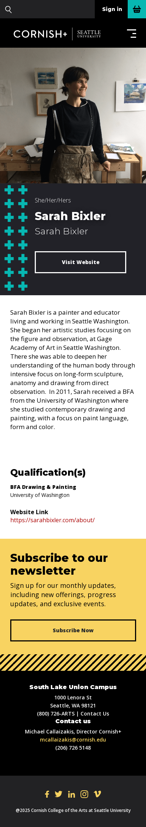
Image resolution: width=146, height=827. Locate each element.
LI (71, 793)
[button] (130, 33)
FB (47, 793)
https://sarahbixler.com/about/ (52, 520)
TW (59, 793)
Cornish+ (61, 34)
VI (97, 793)
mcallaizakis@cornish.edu (73, 739)
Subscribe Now (73, 630)
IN (84, 793)
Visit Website (81, 262)
